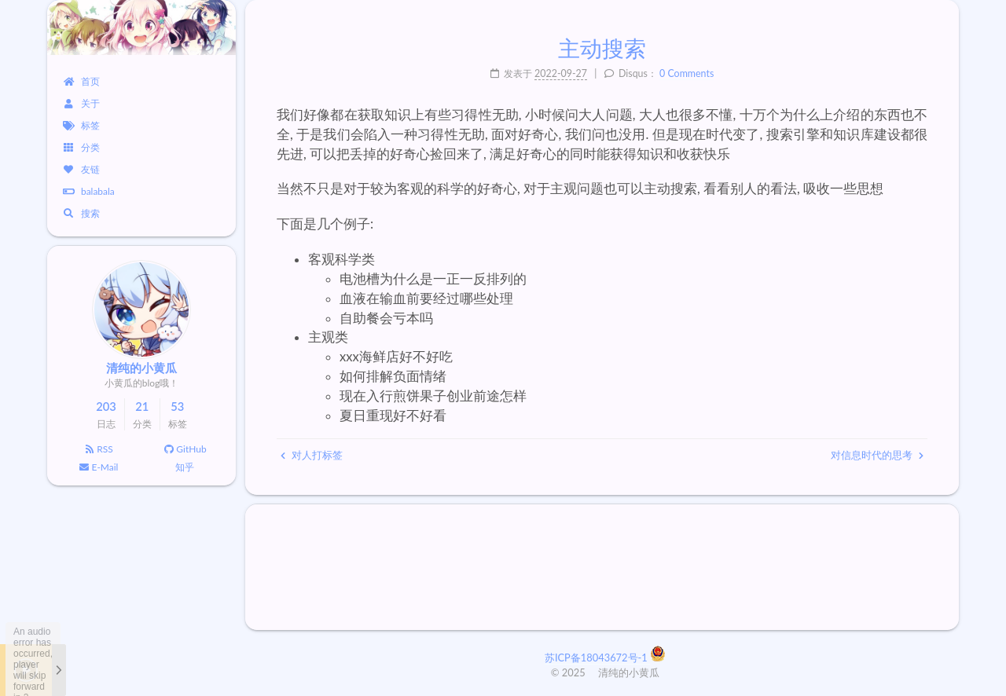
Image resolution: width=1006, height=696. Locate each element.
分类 (81, 147)
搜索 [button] (81, 213)
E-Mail (99, 467)
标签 (81, 125)
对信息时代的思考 (877, 455)
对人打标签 (312, 455)
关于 (81, 103)
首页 (81, 81)
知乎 (184, 467)
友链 (81, 169)
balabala (89, 191)
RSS (97, 449)
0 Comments (686, 73)
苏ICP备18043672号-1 (597, 657)
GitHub (184, 449)
